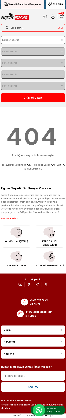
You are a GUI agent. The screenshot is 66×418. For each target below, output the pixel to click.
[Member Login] (53, 16)
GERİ (30, 164)
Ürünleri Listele (33, 97)
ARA (60, 27)
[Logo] (15, 16)
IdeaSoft (17, 415)
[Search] (33, 28)
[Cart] (61, 16)
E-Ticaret (26, 416)
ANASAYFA (58, 164)
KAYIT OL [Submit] (33, 386)
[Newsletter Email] (33, 376)
